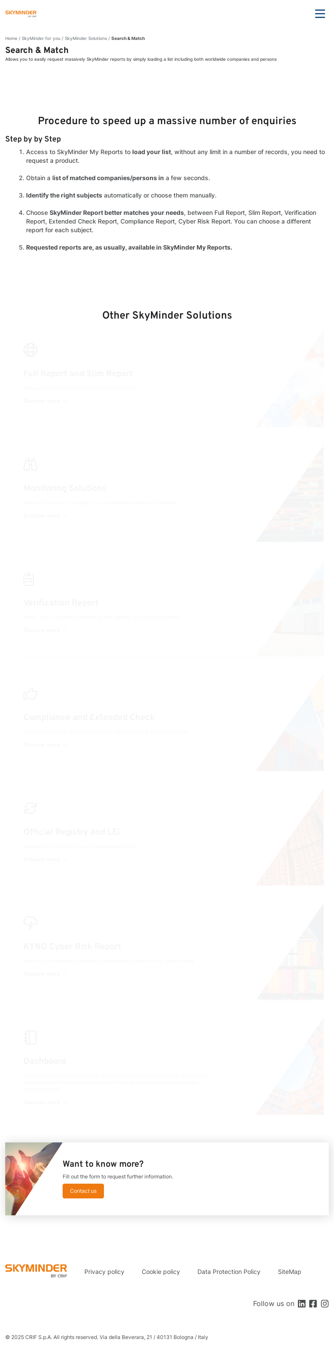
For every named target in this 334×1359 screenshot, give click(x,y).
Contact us (83, 1191)
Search (296, 14)
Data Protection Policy (229, 1271)
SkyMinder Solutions (86, 38)
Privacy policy (104, 1271)
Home (11, 38)
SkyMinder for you (41, 38)
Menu (320, 14)
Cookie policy (161, 1271)
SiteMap (289, 1271)
